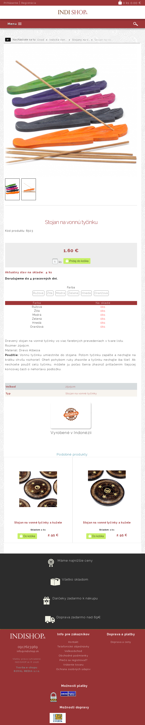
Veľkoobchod (73, 651)
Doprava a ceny (121, 642)
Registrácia (28, 3)
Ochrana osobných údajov (73, 669)
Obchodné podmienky (73, 655)
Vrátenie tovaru (73, 664)
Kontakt (73, 642)
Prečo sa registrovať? (73, 660)
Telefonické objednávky (73, 646)
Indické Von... (58, 39)
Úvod (40, 39)
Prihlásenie (11, 3)
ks (60, 261)
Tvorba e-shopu (26, 667)
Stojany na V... (81, 39)
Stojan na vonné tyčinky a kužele (38, 522)
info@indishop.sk (28, 651)
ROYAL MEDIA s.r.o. (27, 671)
